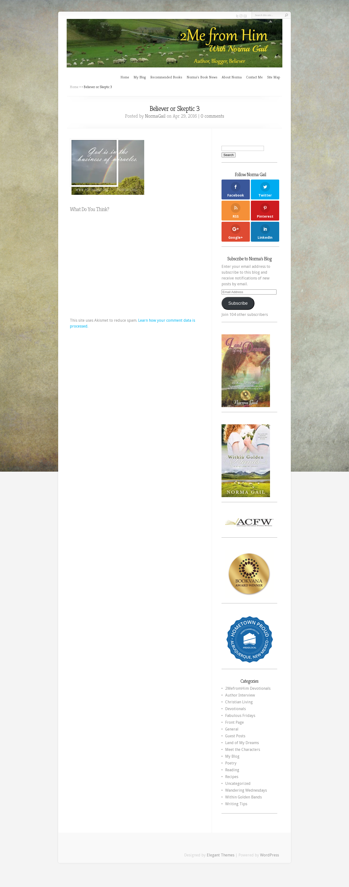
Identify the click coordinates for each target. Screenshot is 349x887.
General (231, 729)
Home (124, 77)
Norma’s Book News (202, 77)
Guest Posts (235, 736)
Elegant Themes (220, 855)
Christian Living (239, 702)
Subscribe (238, 303)
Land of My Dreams (242, 742)
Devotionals (235, 708)
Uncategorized (238, 783)
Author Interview (240, 695)
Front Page (234, 722)
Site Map (273, 77)
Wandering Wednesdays (246, 790)
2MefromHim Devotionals (247, 688)
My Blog (140, 77)
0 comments (212, 116)
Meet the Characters (242, 749)
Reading (232, 770)
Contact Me (254, 77)
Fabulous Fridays (240, 715)
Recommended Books (166, 77)
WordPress (269, 855)
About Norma (232, 77)
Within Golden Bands (243, 797)
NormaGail (155, 116)
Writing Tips (236, 804)
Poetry (231, 763)
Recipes (231, 776)
